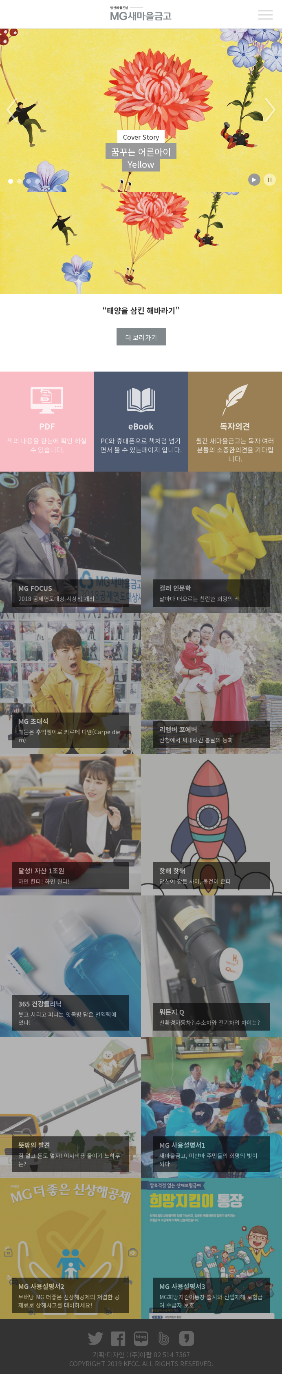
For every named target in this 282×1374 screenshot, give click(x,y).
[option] (141, 110)
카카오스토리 (186, 1338)
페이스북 (118, 1338)
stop (270, 180)
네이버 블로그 (141, 1338)
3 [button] (28, 181)
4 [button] (37, 181)
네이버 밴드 (164, 1338)
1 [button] (10, 181)
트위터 (95, 1338)
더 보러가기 (141, 337)
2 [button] (19, 181)
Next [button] (270, 110)
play (254, 180)
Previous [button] (12, 110)
